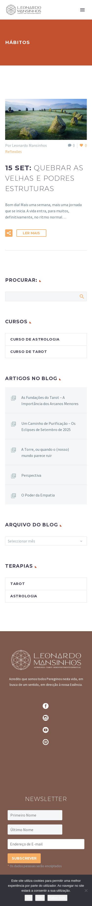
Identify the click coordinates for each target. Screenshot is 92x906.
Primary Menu (82, 9)
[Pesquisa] (46, 296)
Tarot (17, 584)
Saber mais (57, 898)
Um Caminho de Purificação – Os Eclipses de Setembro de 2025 (48, 426)
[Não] (85, 890)
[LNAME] (35, 829)
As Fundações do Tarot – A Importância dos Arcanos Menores (50, 400)
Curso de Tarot (28, 351)
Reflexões (13, 151)
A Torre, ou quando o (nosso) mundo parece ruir (45, 452)
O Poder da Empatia (38, 495)
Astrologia (23, 596)
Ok (28, 898)
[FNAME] (35, 815)
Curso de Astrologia (34, 339)
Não (40, 898)
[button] (9, 233)
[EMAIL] (46, 844)
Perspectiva (31, 475)
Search (81, 296)
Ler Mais (31, 233)
